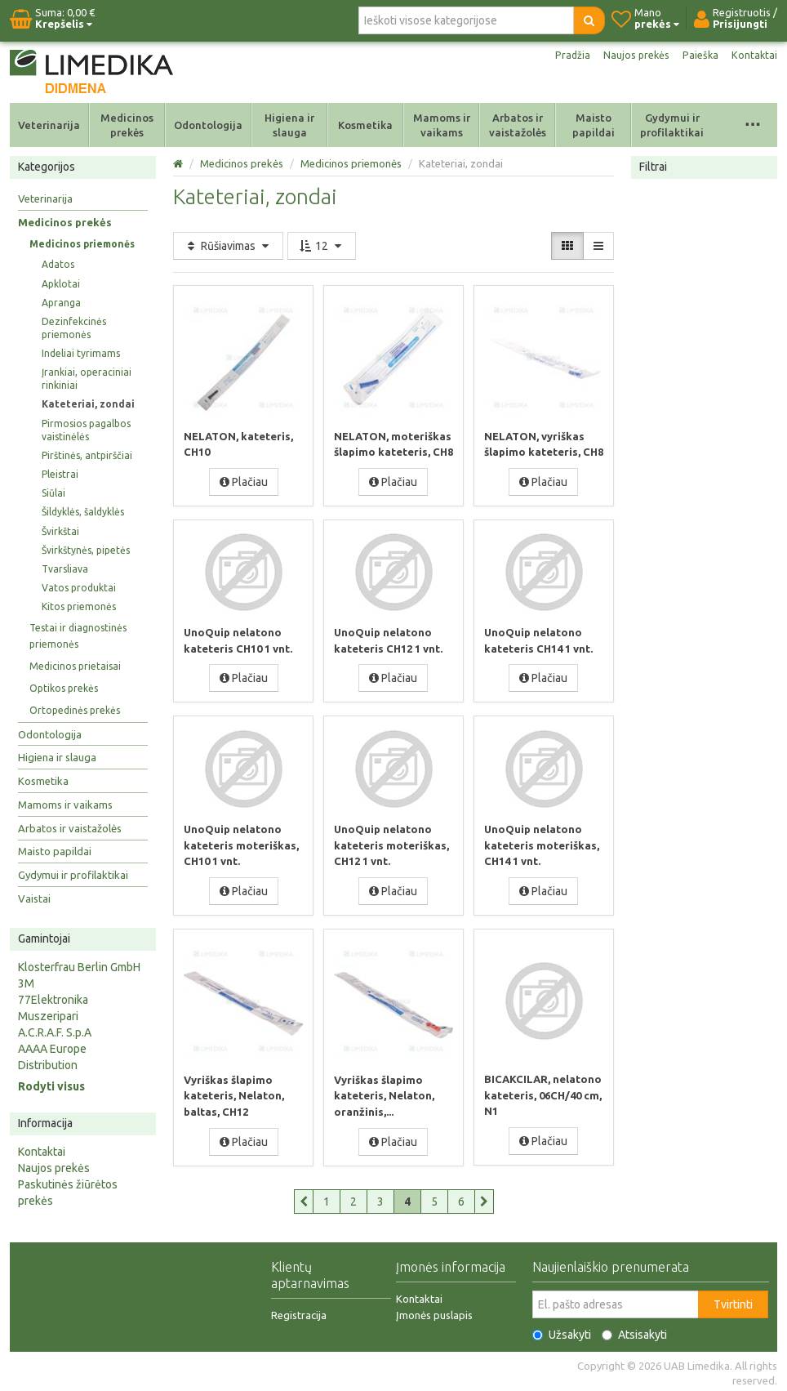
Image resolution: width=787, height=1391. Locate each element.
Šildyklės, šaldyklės (83, 511)
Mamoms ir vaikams (441, 125)
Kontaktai (753, 55)
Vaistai (34, 898)
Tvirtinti (733, 1301)
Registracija (299, 1311)
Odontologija (208, 125)
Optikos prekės (63, 688)
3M (26, 983)
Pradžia (563, 55)
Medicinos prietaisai (75, 666)
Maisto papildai (593, 125)
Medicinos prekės (126, 125)
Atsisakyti (634, 1331)
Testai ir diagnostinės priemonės (78, 635)
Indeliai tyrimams (81, 353)
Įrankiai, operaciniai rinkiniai (86, 378)
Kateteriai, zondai (88, 404)
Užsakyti (561, 1331)
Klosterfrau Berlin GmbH (79, 967)
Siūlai (53, 493)
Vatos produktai (79, 587)
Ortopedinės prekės (74, 710)
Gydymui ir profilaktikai (672, 125)
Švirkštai (60, 531)
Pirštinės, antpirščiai (87, 455)
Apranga (61, 302)
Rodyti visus (51, 1086)
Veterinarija (49, 125)
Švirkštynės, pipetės (86, 550)
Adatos (58, 264)
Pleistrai (60, 474)
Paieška (698, 55)
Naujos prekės (630, 55)
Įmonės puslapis (434, 1311)
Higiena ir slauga (289, 125)
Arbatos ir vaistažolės (517, 125)
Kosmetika (365, 125)
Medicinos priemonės (82, 244)
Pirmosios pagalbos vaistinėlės (86, 430)
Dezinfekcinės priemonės (74, 328)
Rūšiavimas (228, 245)
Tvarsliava (65, 569)
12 (321, 245)
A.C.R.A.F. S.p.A (54, 1032)
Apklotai (61, 284)
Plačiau (244, 481)
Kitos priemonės (79, 606)
